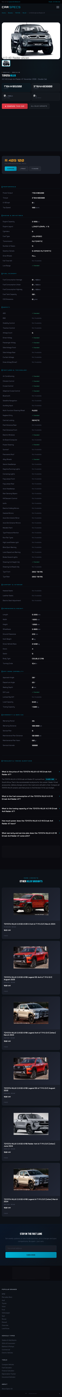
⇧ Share (35, 169)
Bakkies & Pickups (8, 1346)
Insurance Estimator (8, 1377)
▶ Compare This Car (14, 106)
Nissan (4, 1319)
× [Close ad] (59, 1393)
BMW (3, 1294)
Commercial (6, 1350)
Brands (10, 13)
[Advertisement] (31, 133)
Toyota (4, 1303)
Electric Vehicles (7, 1353)
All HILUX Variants (39, 106)
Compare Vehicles (8, 1364)
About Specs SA (7, 1389)
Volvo (4, 1306)
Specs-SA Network (14, 1)
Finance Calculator (8, 1371)
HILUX (24, 13)
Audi (3, 1300)
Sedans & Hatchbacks (9, 1340)
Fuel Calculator (7, 1368)
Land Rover (5, 1328)
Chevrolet (5, 1325)
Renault (4, 1322)
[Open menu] (57, 7)
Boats (50, 1)
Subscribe (31, 1255)
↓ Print (23, 169)
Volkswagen (6, 1313)
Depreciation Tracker (9, 1374)
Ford (3, 1310)
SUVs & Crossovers (8, 1343)
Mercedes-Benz (7, 1297)
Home (4, 13)
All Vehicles (56, 1)
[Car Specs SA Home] (11, 7)
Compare (10, 169)
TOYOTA (17, 13)
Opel (3, 1316)
